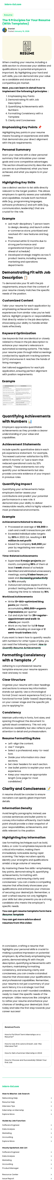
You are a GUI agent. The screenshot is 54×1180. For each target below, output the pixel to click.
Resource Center (10, 1174)
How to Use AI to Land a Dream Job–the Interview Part (23, 1045)
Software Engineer (11, 1125)
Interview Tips (8, 1106)
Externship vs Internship (13, 1110)
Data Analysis (8, 1129)
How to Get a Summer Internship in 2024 (23, 1053)
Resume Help (8, 1102)
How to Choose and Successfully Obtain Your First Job (26, 1061)
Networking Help (10, 1098)
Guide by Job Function (13, 1120)
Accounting (7, 1137)
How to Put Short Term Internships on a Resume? (22, 1035)
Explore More (8, 1114)
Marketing (7, 1133)
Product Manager (10, 1168)
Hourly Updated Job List (14, 1147)
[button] (47, 4)
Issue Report (8, 1178)
